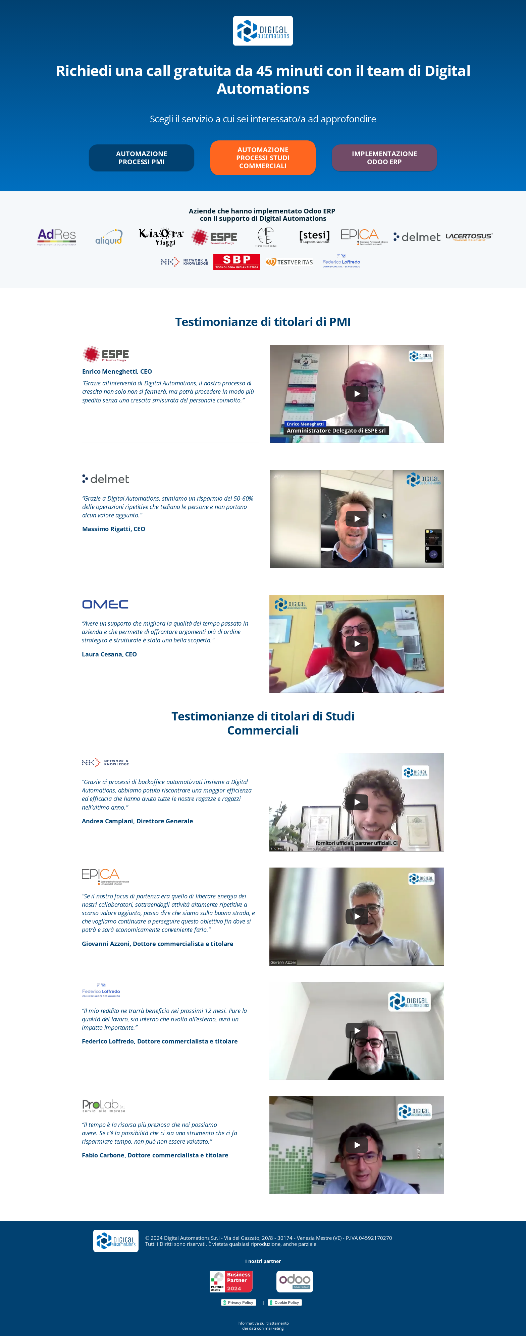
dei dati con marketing (263, 1328)
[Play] (357, 394)
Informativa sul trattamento (263, 1323)
